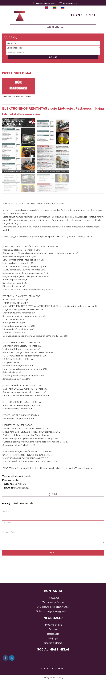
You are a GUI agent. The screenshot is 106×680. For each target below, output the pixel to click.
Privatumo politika (53, 624)
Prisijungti (53, 638)
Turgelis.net (83, 15)
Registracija (53, 634)
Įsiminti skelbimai (68, 3)
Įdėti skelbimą (53, 27)
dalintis (53, 494)
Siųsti (53, 552)
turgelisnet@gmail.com (58, 611)
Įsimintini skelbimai (53, 643)
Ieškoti (53, 57)
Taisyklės (53, 629)
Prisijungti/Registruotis (44, 3)
